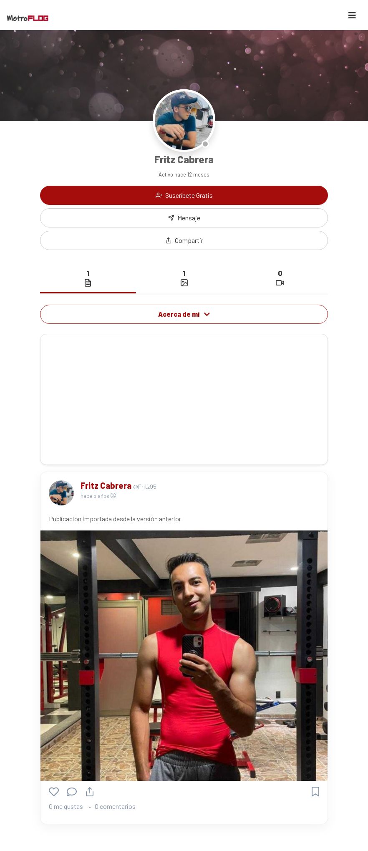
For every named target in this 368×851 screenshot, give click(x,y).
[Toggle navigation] (352, 15)
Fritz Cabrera (107, 485)
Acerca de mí (184, 314)
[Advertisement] (184, 399)
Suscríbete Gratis (184, 195)
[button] (184, 240)
